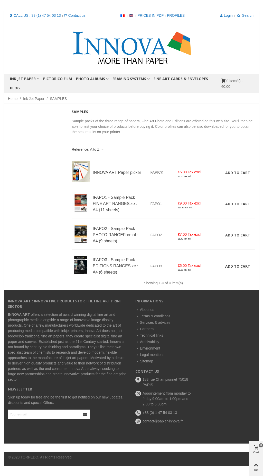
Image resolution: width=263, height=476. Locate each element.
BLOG (15, 88)
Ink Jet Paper (23, 78)
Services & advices (152, 322)
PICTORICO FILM (57, 78)
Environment (147, 348)
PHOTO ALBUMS (90, 78)
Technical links (149, 335)
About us (144, 309)
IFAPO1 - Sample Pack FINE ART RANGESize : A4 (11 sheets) (115, 203)
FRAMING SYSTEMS (129, 78)
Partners (144, 329)
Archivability (147, 342)
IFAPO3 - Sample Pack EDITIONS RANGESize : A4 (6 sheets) (115, 266)
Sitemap (144, 361)
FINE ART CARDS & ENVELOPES (181, 78)
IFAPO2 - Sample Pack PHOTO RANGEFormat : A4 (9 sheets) (115, 234)
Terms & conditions (152, 316)
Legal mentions (149, 355)
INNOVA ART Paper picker (117, 172)
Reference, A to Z (88, 149)
